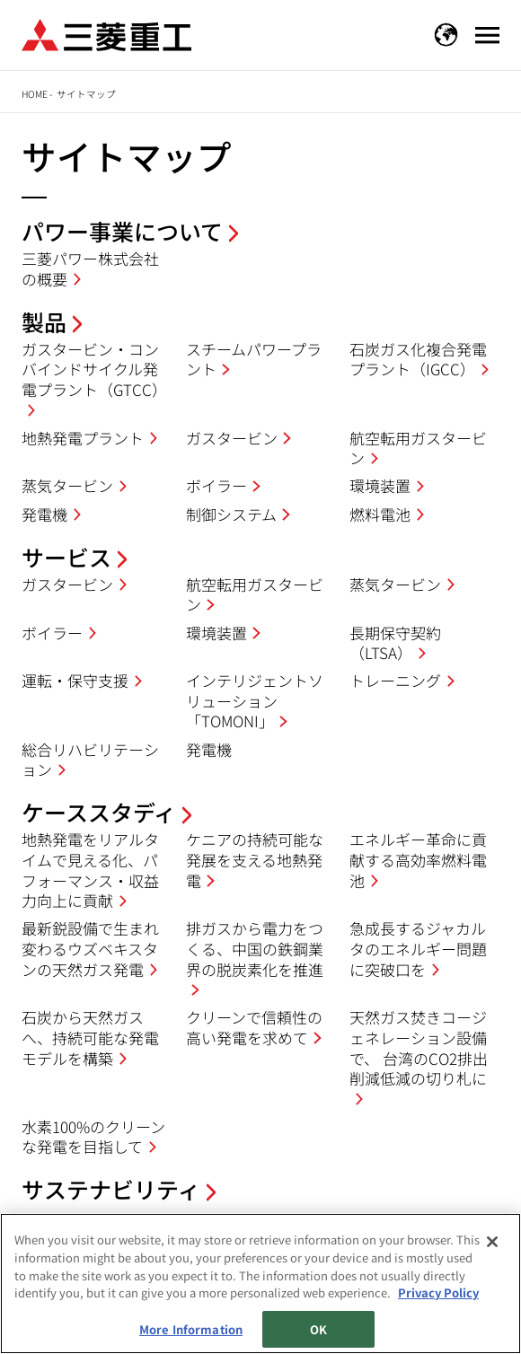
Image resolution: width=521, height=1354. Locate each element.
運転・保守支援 (75, 680)
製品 (44, 321)
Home (35, 94)
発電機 (44, 514)
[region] (260, 1283)
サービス (66, 557)
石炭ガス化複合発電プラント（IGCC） (418, 359)
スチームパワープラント (254, 359)
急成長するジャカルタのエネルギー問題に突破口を (418, 948)
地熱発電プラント (83, 437)
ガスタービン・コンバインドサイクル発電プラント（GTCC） (94, 369)
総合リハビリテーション (90, 759)
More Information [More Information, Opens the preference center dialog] (191, 1329)
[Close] (492, 1242)
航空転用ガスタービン (418, 448)
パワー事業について (122, 231)
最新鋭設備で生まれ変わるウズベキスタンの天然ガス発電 (90, 948)
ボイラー (216, 485)
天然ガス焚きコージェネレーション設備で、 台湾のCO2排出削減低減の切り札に (418, 1047)
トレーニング (395, 680)
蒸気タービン (67, 485)
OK (318, 1329)
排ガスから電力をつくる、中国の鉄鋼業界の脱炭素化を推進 (254, 948)
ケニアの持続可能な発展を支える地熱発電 (254, 859)
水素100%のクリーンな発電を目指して (93, 1136)
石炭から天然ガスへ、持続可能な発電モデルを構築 (90, 1037)
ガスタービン (232, 437)
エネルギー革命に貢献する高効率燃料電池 (418, 859)
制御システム (231, 514)
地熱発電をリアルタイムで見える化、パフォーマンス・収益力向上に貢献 (90, 869)
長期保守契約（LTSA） (395, 642)
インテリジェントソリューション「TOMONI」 (254, 700)
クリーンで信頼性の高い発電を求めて (254, 1027)
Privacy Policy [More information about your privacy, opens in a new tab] (438, 1292)
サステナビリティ (111, 1189)
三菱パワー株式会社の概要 (90, 268)
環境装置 (380, 485)
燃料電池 (380, 514)
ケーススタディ (99, 812)
